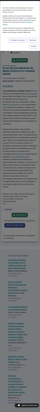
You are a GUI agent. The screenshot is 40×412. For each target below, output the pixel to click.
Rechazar (32, 36)
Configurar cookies (17, 36)
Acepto (33, 42)
